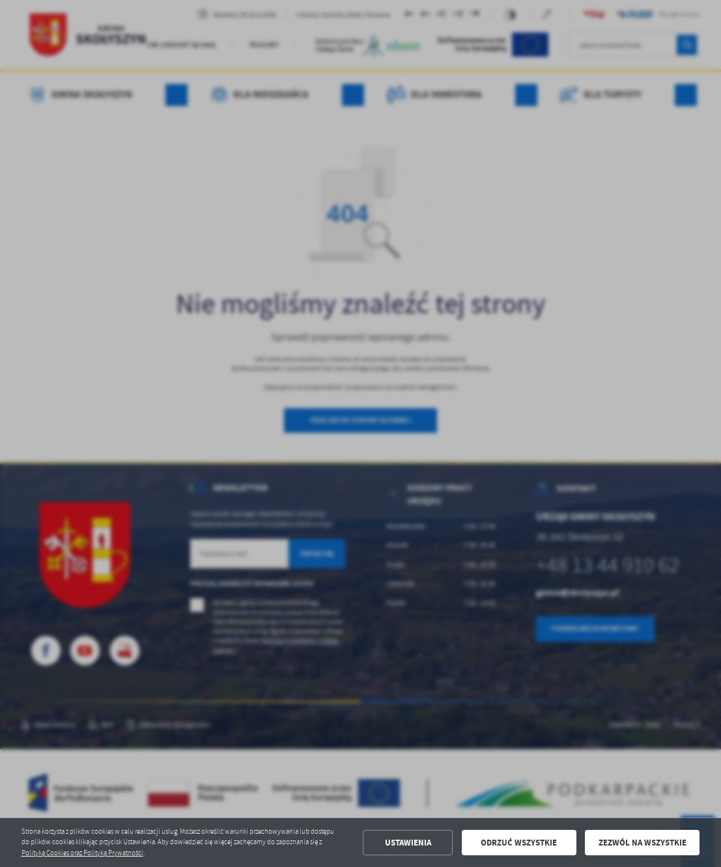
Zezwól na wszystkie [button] (642, 842)
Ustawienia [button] (408, 842)
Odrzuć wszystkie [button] (519, 842)
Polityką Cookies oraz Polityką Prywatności (82, 853)
